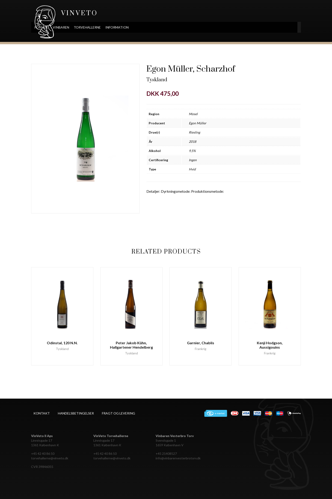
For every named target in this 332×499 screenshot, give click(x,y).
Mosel (193, 114)
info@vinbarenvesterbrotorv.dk (178, 458)
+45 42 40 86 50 (42, 453)
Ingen (193, 160)
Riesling (194, 132)
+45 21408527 (166, 453)
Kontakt (41, 413)
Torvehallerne (116, 27)
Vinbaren (90, 27)
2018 (192, 141)
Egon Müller (197, 123)
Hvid (192, 169)
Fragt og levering (118, 413)
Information (145, 27)
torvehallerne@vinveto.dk (49, 458)
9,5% (192, 151)
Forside (70, 27)
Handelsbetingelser (76, 413)
